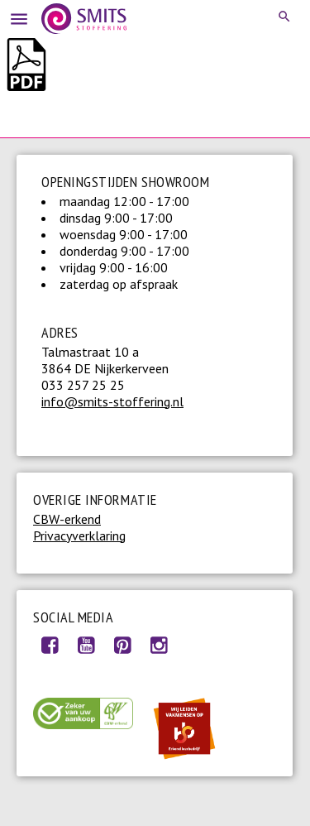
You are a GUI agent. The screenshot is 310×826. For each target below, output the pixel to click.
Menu (16, 16)
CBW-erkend (67, 519)
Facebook (49, 644)
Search (285, 16)
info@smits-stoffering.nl (112, 401)
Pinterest (122, 644)
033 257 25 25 (83, 385)
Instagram (158, 644)
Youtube (86, 644)
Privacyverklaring (79, 535)
